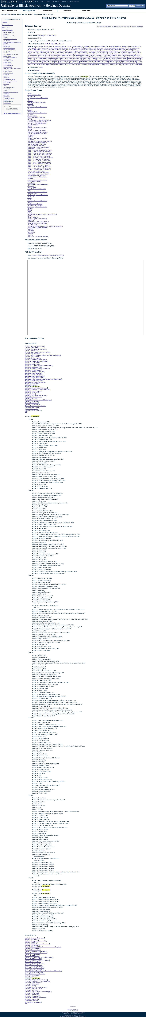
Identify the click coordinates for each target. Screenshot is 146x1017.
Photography (45, 60)
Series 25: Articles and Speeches (35, 382)
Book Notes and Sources (9, 87)
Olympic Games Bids (8, 60)
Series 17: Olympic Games (33, 370)
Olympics (89, 58)
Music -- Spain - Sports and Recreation (63, 57)
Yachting (118, 64)
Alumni (30, 14)
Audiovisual (6, 95)
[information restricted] (31, 409)
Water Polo (97, 64)
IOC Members (7, 40)
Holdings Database (58, 5)
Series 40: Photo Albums (32, 404)
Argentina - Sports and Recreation (71, 46)
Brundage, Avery (43, 48)
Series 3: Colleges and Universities (35, 349)
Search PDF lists (140, 5)
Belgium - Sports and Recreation (131, 46)
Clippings (6, 76)
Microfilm (6, 90)
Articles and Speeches (8, 72)
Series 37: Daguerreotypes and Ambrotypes (38, 400)
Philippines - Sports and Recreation (38, 184)
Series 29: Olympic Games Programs (36, 388)
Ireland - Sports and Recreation (36, 52)
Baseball (111, 46)
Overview (4, 22)
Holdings (14, 14)
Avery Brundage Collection (40, 14)
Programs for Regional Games (10, 80)
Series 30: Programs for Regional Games (37, 389)
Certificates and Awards (9, 98)
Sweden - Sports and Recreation (76, 63)
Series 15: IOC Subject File (33, 367)
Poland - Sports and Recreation (69, 60)
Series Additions (7, 103)
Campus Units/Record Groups (9, 10)
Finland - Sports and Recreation (88, 49)
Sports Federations (8, 63)
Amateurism (6, 34)
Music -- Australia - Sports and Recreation (114, 52)
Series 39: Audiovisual (31, 403)
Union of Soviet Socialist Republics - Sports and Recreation (48, 64)
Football (100, 49)
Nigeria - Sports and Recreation (57, 58)
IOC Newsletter (7, 44)
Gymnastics (57, 51)
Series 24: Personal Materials (34, 380)
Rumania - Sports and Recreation (47, 61)
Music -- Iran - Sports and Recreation (38, 159)
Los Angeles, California (94, 52)
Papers (41, 67)
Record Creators (86, 10)
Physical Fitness (54, 60)
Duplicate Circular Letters (9, 48)
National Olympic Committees (10, 57)
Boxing (35, 48)
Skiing (127, 61)
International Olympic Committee (130, 51)
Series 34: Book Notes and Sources (35, 395)
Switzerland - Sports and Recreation (104, 63)
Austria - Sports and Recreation (99, 46)
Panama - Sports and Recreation (103, 58)
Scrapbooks (6, 93)
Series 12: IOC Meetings (32, 362)
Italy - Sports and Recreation (55, 52)
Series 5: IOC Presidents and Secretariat (37, 352)
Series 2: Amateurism (31, 347)
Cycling (105, 48)
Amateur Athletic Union (9, 32)
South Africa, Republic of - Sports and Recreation (42, 214)
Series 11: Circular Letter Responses (36, 361)
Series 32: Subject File (32, 392)
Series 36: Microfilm (31, 398)
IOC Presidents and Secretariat (10, 39)
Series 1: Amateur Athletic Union (34, 346)
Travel (5, 85)
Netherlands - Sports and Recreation (129, 57)
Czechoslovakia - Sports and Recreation (120, 48)
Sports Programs (7, 82)
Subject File (6, 84)
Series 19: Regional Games (33, 373)
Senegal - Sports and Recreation (104, 61)
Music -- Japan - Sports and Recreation (56, 55)
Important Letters (7, 88)
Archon (71, 1015)
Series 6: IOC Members (32, 353)
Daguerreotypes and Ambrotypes (11, 92)
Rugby (34, 61)
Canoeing (71, 48)
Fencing (75, 49)
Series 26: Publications (32, 383)
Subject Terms (6, 27)
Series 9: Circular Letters (32, 358)
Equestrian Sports (67, 49)
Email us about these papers (12, 113)
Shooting (117, 61)
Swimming (89, 63)
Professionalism (108, 60)
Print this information (136, 26)
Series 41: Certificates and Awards (35, 406)
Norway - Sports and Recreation (76, 58)
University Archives (5, 14)
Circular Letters (7, 46)
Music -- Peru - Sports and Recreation (129, 55)
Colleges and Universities (9, 35)
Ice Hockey (91, 51)
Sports (51, 63)
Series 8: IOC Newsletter (32, 356)
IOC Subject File (7, 56)
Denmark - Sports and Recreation (37, 122)
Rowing (29, 61)
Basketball (118, 46)
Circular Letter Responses (9, 49)
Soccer (132, 61)
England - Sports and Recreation (51, 49)
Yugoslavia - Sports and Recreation (132, 64)
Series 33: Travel (30, 394)
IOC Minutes (6, 52)
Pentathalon (130, 58)
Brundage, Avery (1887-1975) (47, 35)
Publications (6, 74)
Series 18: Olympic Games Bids (34, 371)
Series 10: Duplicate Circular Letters (36, 359)
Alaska (36, 46)
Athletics (86, 46)
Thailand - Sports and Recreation (125, 63)
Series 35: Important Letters (33, 397)
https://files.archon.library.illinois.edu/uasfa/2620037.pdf (47, 255)
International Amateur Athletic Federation (108, 51)
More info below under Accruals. (54, 43)
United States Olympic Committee (77, 64)
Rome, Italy (137, 60)
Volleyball (91, 64)
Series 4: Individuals (31, 350)
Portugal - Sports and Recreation (93, 60)
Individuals (6, 37)
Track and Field (32, 224)
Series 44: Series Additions (33, 410)
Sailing (60, 61)
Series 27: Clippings (31, 385)
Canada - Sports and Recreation (58, 48)
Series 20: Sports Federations (34, 374)
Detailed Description (7, 30)
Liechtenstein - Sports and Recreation (76, 52)
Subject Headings (67, 10)
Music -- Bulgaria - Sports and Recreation (49, 54)
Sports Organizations (8, 65)
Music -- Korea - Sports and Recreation (80, 55)
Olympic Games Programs (9, 79)
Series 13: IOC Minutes (32, 364)
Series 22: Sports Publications (34, 377)
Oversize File (6, 99)
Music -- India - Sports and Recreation (98, 54)
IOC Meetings (7, 51)
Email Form (75, 1010)
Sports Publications (8, 67)
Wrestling (112, 64)
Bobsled (29, 48)
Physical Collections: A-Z (29, 10)
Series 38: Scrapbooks (32, 401)
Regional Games (7, 62)
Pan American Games (119, 58)
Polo (81, 60)
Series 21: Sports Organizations (34, 376)
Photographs (6, 77)
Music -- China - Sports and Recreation (74, 54)
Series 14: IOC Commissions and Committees (39, 365)
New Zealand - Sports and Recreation (38, 174)
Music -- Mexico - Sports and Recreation (105, 55)
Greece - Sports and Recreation (44, 51)
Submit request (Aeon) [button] (104, 26)
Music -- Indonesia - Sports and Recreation (122, 54)
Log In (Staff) (73, 1006)
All (26, 412)
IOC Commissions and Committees (11, 54)
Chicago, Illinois (79, 48)
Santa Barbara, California (85, 61)
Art (82, 46)
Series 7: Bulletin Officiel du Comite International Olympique (43, 355)
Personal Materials (8, 71)
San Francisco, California (70, 61)
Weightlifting (105, 64)
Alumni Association (22, 14)
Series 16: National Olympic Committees (37, 368)
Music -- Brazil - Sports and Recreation (38, 151)
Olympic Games (7, 59)
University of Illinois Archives (21, 5)
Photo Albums (7, 96)
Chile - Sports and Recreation (94, 48)
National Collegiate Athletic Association (87, 57)
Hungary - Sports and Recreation (78, 51)
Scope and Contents (7, 25)
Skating (122, 61)
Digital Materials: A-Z (48, 10)
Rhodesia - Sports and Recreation (124, 60)
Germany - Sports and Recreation (37, 132)
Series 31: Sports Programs (33, 391)
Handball (64, 51)
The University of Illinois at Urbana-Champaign (76, 1016)
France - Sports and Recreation (113, 49)
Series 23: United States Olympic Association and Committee (43, 379)
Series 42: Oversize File (32, 407)
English (37, 70)
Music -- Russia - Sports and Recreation (39, 57)
